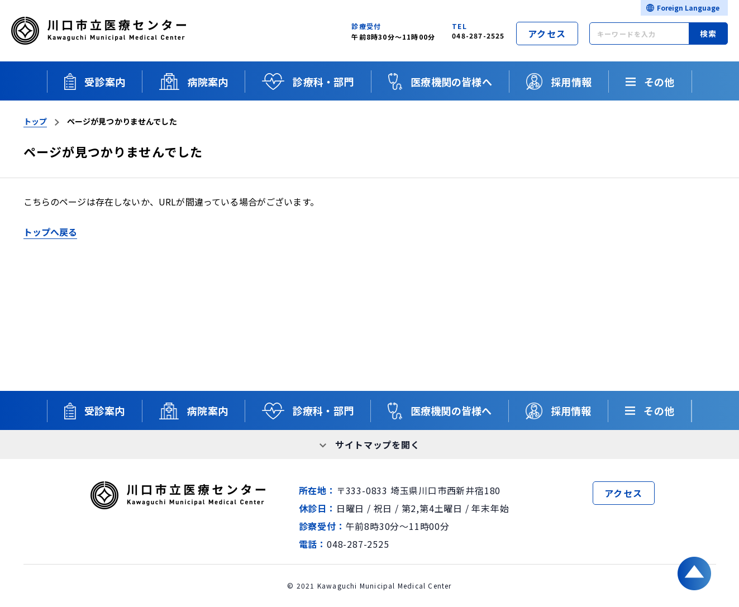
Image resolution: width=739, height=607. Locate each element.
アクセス (547, 33)
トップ (35, 121)
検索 (708, 33)
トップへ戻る (50, 231)
